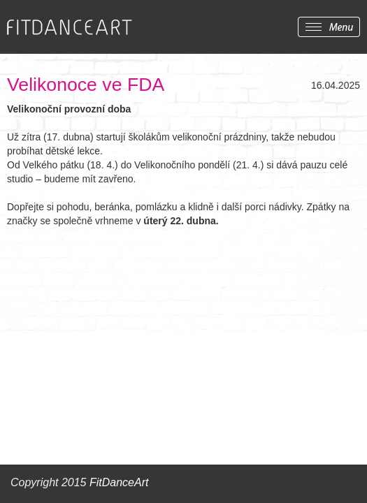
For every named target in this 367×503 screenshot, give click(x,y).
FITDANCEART (69, 28)
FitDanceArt (118, 482)
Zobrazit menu (329, 27)
